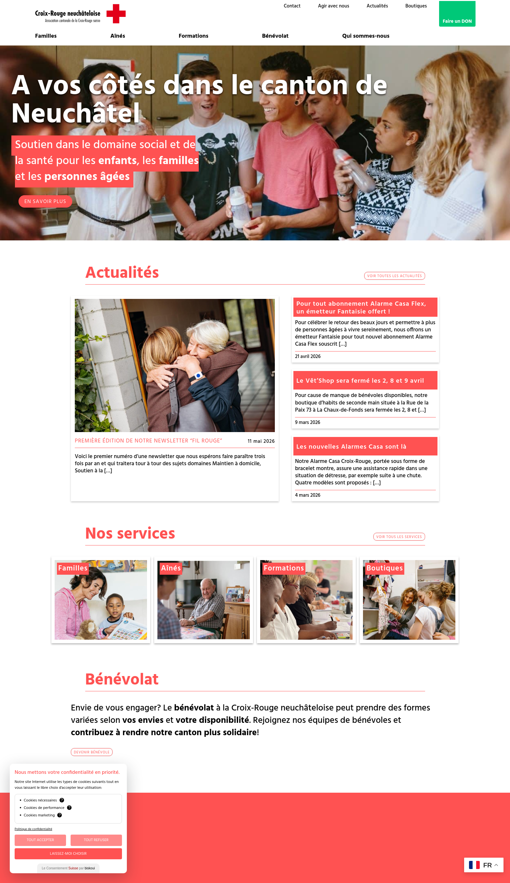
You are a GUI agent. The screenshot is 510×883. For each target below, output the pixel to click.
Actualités (377, 6)
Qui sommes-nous (365, 36)
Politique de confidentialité (33, 829)
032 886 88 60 (196, 814)
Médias (345, 836)
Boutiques (416, 6)
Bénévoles (366, 814)
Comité (345, 814)
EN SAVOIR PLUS (45, 202)
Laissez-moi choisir (68, 854)
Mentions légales (354, 842)
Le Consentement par (68, 868)
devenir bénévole (92, 752)
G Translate (390, 864)
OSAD (385, 814)
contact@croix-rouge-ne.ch (211, 820)
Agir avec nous (333, 6)
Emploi (345, 830)
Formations (193, 36)
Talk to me (379, 858)
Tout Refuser (96, 840)
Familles (46, 36)
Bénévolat (275, 36)
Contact (292, 6)
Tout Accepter (40, 840)
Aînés (117, 36)
